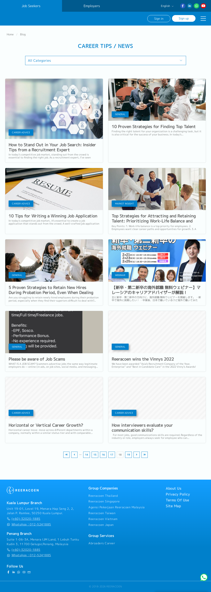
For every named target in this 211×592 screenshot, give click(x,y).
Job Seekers (31, 6)
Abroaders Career (101, 543)
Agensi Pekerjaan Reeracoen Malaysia (116, 507)
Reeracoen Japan (101, 525)
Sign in (158, 19)
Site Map (173, 506)
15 (94, 454)
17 (111, 454)
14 (86, 454)
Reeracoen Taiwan (101, 513)
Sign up (184, 18)
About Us (173, 488)
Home (10, 34)
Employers (92, 6)
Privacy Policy (178, 494)
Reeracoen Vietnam (103, 519)
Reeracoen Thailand (103, 496)
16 (103, 454)
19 (128, 454)
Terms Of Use (177, 500)
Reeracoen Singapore (104, 501)
